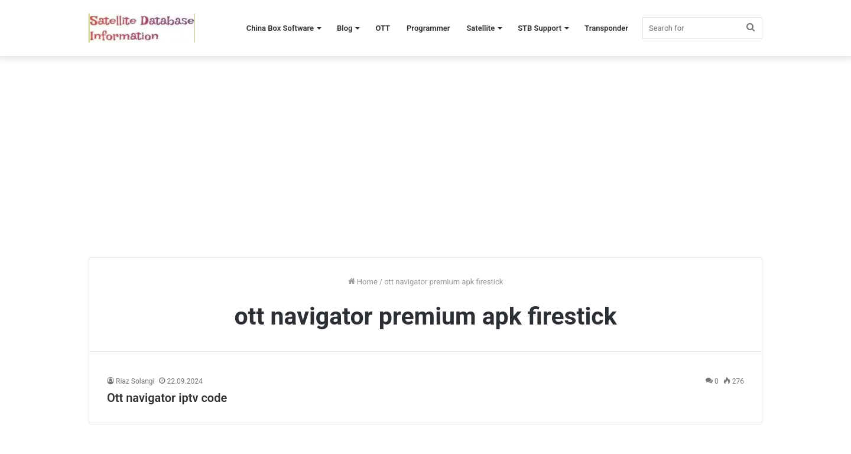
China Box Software (280, 28)
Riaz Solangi (135, 381)
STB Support (539, 28)
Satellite (480, 28)
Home (363, 281)
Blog (344, 28)
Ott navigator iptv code (167, 398)
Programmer (428, 28)
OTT (382, 28)
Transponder (606, 28)
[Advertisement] (425, 156)
